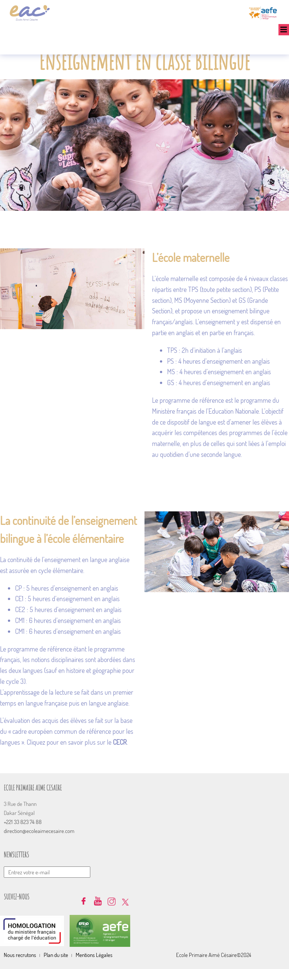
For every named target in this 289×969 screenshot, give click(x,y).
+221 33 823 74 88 (23, 821)
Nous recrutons (20, 954)
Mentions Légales (94, 954)
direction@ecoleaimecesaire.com (39, 830)
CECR (120, 742)
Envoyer (283, 857)
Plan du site (56, 954)
